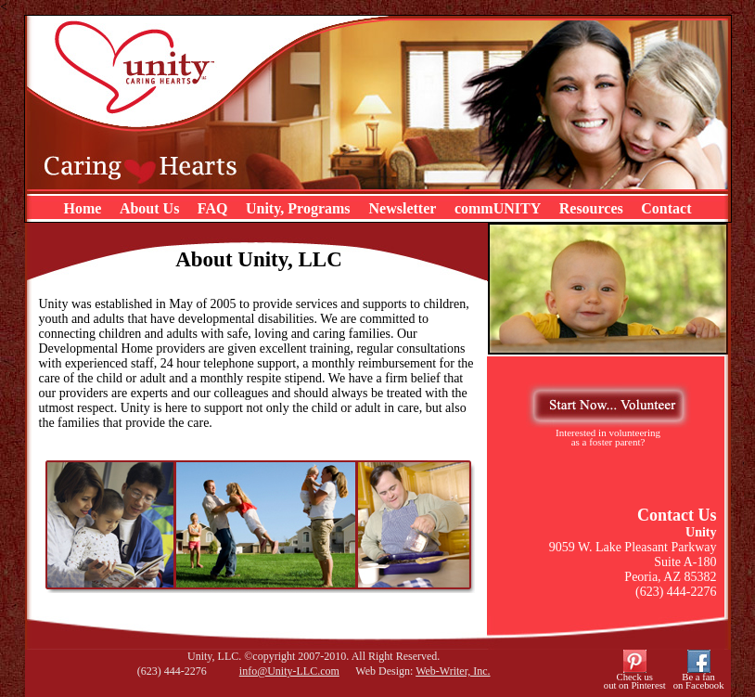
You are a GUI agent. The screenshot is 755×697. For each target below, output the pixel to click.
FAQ (213, 208)
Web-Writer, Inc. (453, 671)
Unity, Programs (300, 208)
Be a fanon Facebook (698, 681)
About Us (149, 208)
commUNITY (497, 208)
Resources (591, 208)
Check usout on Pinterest (635, 681)
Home (83, 208)
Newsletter (403, 208)
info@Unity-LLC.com (289, 671)
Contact (666, 208)
